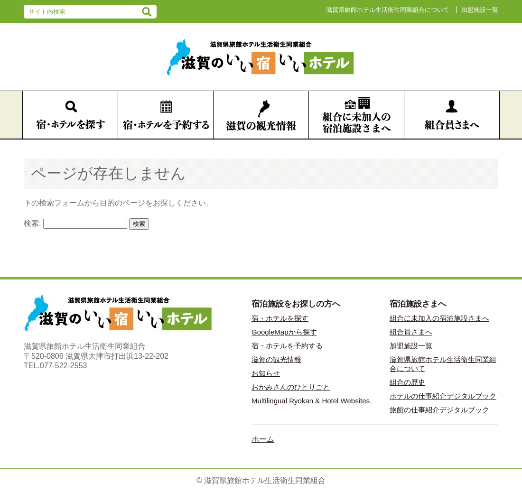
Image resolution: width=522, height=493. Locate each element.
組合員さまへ (411, 332)
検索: (32, 223)
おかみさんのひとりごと (291, 387)
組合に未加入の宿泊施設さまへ (439, 318)
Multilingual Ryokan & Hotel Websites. (312, 401)
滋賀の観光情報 (276, 359)
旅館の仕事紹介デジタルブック (439, 410)
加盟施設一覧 (479, 9)
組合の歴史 (407, 382)
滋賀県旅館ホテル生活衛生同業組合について (387, 9)
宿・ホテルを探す (280, 318)
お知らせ (266, 373)
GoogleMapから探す (284, 332)
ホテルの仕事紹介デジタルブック (443, 396)
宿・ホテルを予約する (287, 346)
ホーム (263, 439)
